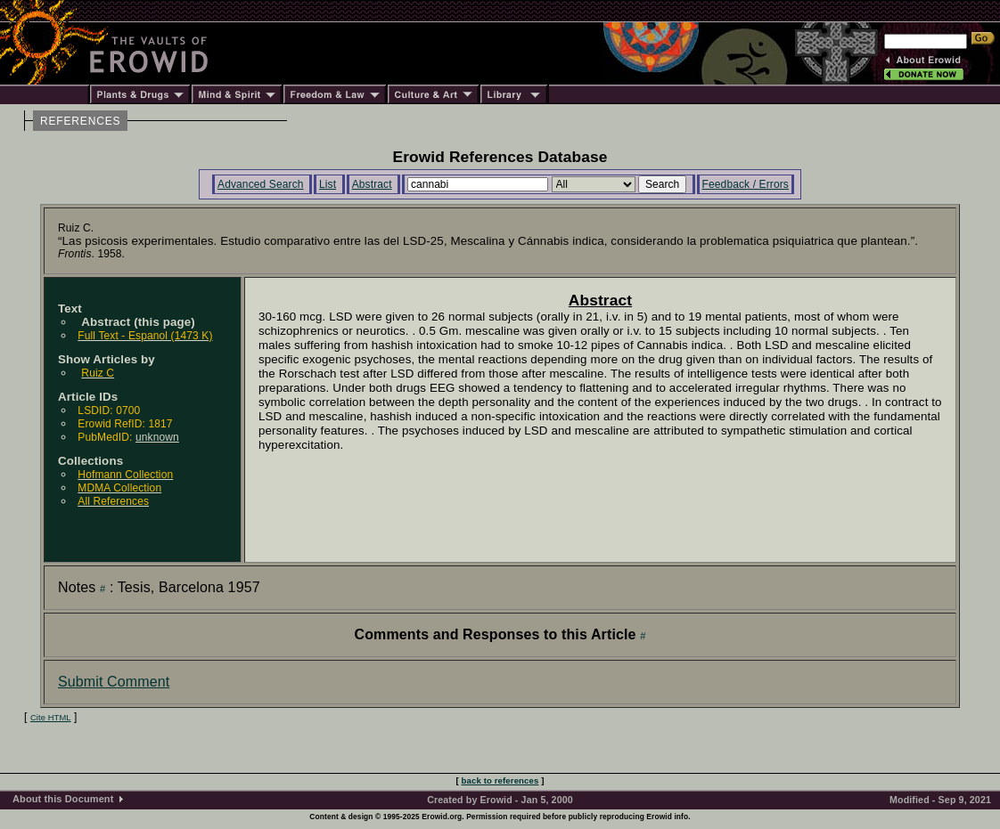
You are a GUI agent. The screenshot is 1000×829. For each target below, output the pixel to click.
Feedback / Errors (745, 184)
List (327, 184)
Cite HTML (50, 717)
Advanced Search (260, 184)
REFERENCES (80, 121)
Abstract (372, 184)
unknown (157, 437)
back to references (500, 780)
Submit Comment (113, 681)
